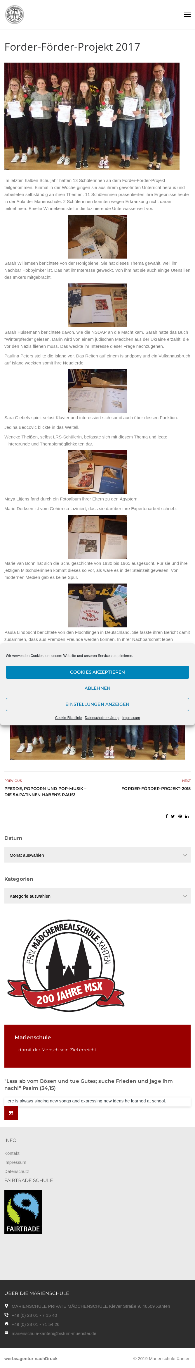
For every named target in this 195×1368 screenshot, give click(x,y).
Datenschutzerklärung (102, 718)
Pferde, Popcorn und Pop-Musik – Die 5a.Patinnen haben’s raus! (45, 791)
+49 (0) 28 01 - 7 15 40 (34, 1315)
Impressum (131, 718)
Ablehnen (97, 688)
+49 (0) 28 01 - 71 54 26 (36, 1324)
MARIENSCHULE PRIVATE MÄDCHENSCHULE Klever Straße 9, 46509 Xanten (91, 1306)
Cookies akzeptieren (97, 672)
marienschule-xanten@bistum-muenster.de (54, 1333)
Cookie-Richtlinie (68, 718)
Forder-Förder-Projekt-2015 (156, 788)
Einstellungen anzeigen (97, 704)
